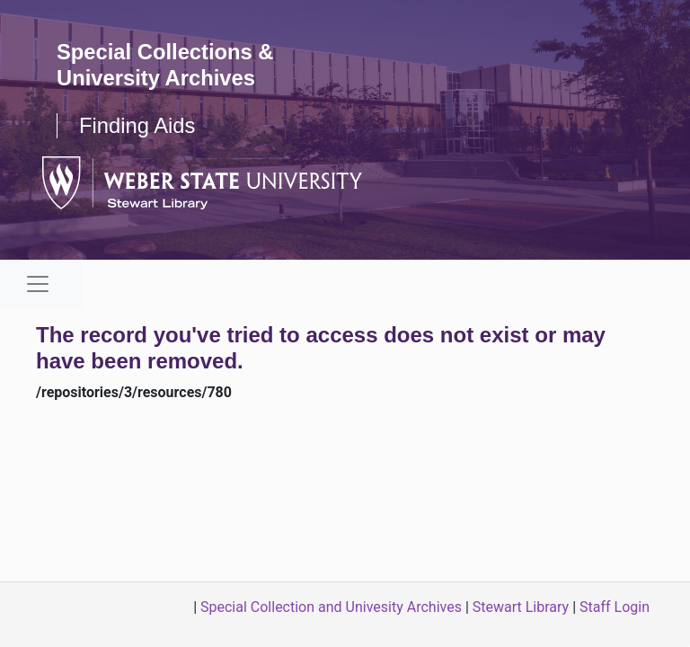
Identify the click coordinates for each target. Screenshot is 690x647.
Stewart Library (521, 607)
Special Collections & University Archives (166, 65)
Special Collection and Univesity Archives (331, 607)
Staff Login (614, 607)
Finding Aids (138, 125)
